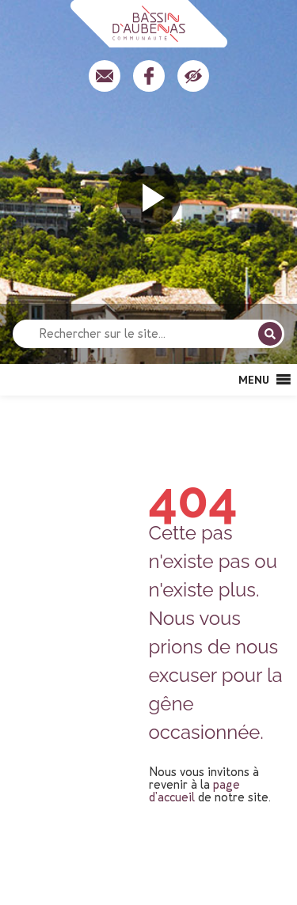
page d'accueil (194, 791)
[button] (253, 380)
